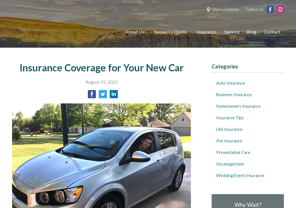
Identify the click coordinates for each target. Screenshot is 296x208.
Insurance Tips (230, 117)
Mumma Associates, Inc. (62, 32)
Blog (252, 31)
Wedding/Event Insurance (240, 175)
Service (232, 31)
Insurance (206, 31)
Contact (272, 31)
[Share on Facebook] (92, 96)
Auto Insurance (230, 83)
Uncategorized (230, 163)
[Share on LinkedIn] (114, 96)
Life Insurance (229, 129)
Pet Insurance (229, 140)
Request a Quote (170, 31)
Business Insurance (234, 94)
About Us (135, 31)
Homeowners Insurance (238, 106)
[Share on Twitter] (103, 96)
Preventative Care (233, 152)
